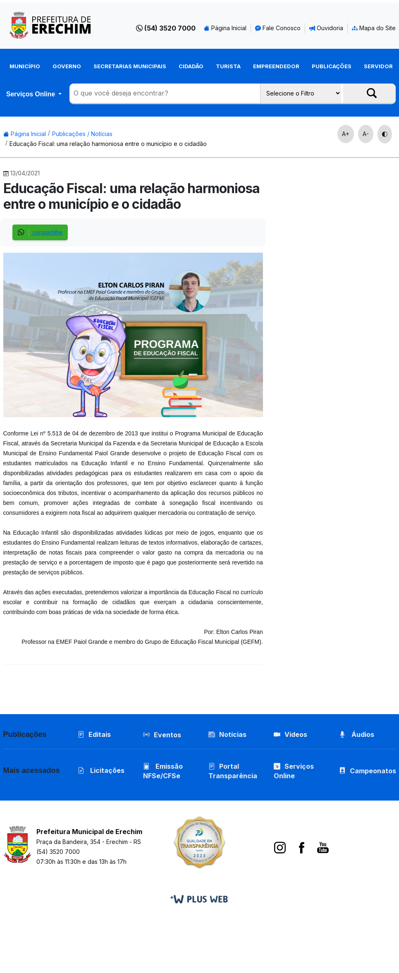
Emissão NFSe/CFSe (163, 771)
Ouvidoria (326, 27)
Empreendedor (276, 66)
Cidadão (191, 66)
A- (366, 133)
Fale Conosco (278, 27)
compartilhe (40, 232)
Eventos (167, 735)
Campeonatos (373, 771)
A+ (345, 133)
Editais (94, 734)
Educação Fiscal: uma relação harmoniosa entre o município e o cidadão (108, 143)
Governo (67, 66)
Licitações (101, 770)
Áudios (356, 734)
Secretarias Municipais (129, 66)
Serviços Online (31, 94)
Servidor (378, 66)
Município (25, 66)
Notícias (227, 734)
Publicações (331, 66)
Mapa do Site (374, 27)
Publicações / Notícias (82, 133)
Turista (228, 66)
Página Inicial (225, 27)
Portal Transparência (232, 771)
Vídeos (290, 734)
